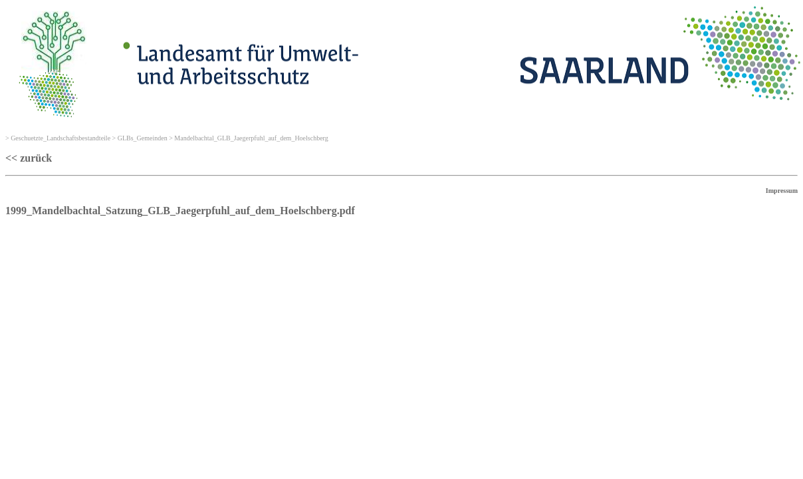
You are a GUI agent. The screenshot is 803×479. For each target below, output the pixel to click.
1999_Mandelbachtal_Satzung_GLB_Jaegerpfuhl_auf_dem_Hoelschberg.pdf (180, 210)
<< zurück (28, 158)
